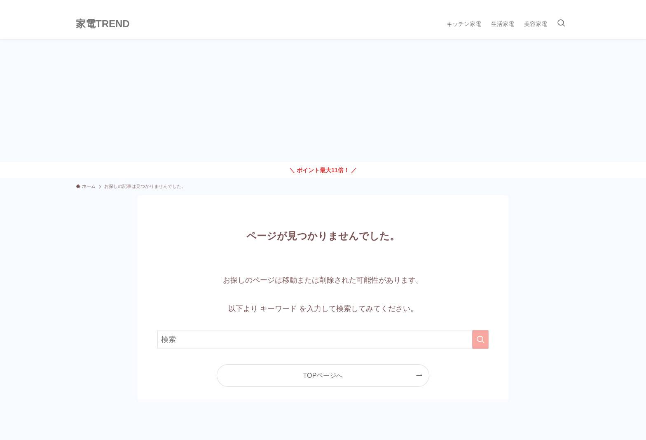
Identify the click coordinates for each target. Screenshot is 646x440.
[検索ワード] (323, 339)
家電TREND (103, 24)
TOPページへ (323, 375)
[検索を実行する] (480, 339)
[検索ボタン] (561, 24)
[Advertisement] (323, 100)
